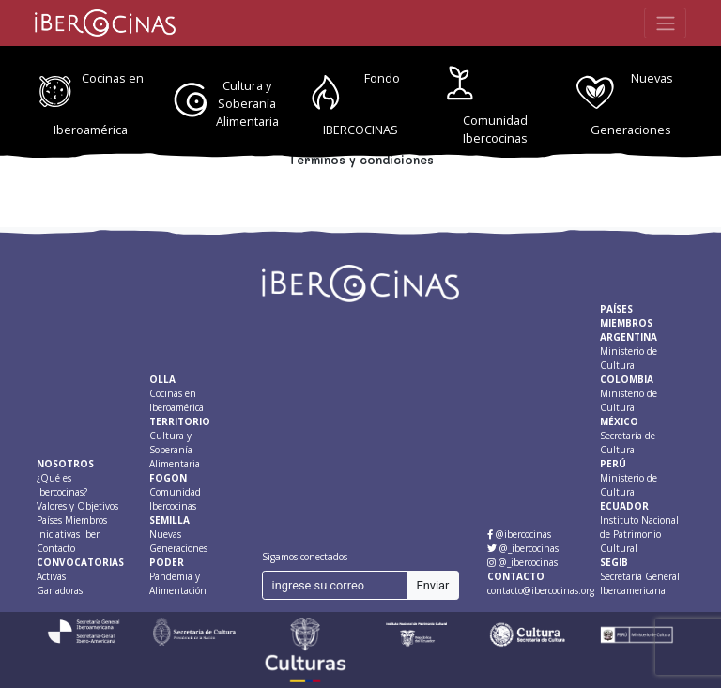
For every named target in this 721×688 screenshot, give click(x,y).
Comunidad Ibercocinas (495, 129)
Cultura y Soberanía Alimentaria (247, 103)
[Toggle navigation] (665, 23)
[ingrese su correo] (334, 585)
